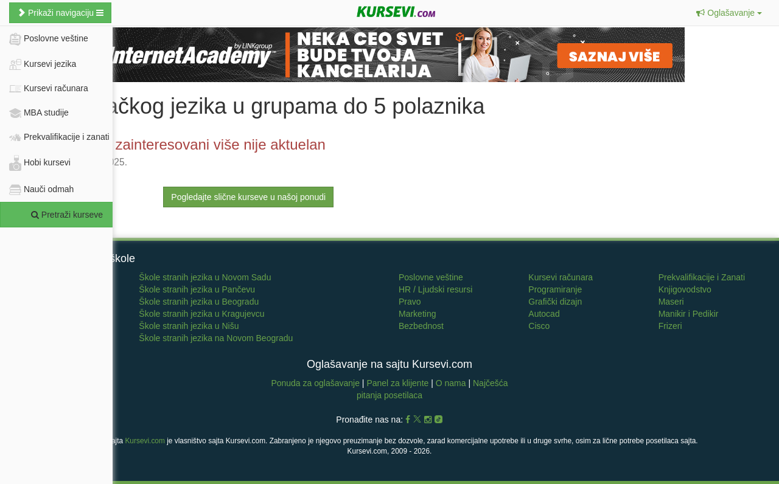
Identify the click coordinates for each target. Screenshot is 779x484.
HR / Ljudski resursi (435, 289)
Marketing (417, 314)
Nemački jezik (35, 301)
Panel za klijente (398, 383)
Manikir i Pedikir (688, 314)
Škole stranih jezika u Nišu (189, 326)
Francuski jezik (37, 314)
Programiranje (555, 289)
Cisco (539, 326)
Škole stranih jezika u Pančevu (197, 289)
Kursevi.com (144, 441)
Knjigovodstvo (684, 289)
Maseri (671, 301)
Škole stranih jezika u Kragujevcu (201, 314)
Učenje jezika (34, 277)
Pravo (410, 301)
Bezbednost (421, 326)
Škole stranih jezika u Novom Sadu (205, 277)
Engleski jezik (35, 289)
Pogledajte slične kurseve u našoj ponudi (248, 197)
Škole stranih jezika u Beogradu (199, 301)
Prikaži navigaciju (60, 13)
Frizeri (670, 326)
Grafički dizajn (555, 301)
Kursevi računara (560, 277)
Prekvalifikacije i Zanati (701, 277)
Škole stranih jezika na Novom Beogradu (216, 338)
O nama (451, 383)
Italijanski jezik (36, 326)
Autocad (543, 314)
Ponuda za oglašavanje (316, 383)
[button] (729, 13)
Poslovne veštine (431, 277)
